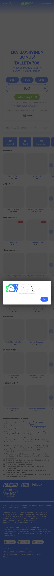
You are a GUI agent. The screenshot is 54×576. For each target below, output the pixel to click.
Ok (44, 265)
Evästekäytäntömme (27, 259)
